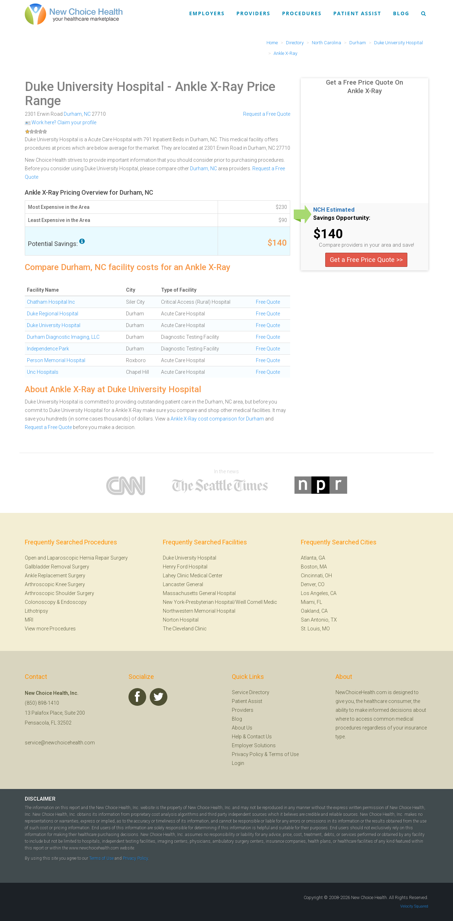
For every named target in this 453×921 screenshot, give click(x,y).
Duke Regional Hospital (52, 313)
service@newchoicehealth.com (60, 742)
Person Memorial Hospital (56, 360)
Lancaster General (183, 584)
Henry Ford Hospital (185, 567)
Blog (401, 13)
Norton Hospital (181, 620)
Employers (207, 13)
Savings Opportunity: (341, 218)
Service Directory (250, 692)
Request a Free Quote (266, 114)
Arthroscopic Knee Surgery (55, 584)
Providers (253, 13)
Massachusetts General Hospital (199, 593)
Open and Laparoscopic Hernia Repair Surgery (76, 558)
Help (237, 736)
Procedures (302, 13)
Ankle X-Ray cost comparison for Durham (217, 419)
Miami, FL (311, 602)
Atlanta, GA (313, 558)
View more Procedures (50, 628)
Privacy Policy (247, 754)
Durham (73, 114)
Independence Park (48, 348)
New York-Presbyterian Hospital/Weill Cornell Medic (220, 602)
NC (87, 114)
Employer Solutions (254, 745)
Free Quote (268, 302)
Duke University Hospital (94, 86)
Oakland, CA (314, 611)
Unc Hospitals (42, 372)
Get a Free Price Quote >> (366, 259)
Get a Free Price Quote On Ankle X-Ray (364, 87)
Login (238, 763)
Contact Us (259, 736)
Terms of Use (284, 754)
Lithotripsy (36, 611)
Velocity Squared (414, 906)
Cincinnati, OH (316, 575)
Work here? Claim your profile (60, 122)
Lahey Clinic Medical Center (193, 575)
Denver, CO (313, 584)
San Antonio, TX (319, 620)
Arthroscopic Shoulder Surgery (59, 593)
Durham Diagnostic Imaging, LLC (63, 337)
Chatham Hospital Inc (51, 302)
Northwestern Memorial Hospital (199, 611)
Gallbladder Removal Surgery (57, 567)
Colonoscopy (40, 602)
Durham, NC (203, 168)
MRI (29, 620)
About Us (242, 728)
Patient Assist (357, 13)
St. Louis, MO (315, 628)
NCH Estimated (334, 210)
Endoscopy (74, 602)
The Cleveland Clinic (185, 628)
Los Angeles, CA (319, 593)
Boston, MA (314, 567)
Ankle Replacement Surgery (55, 575)
